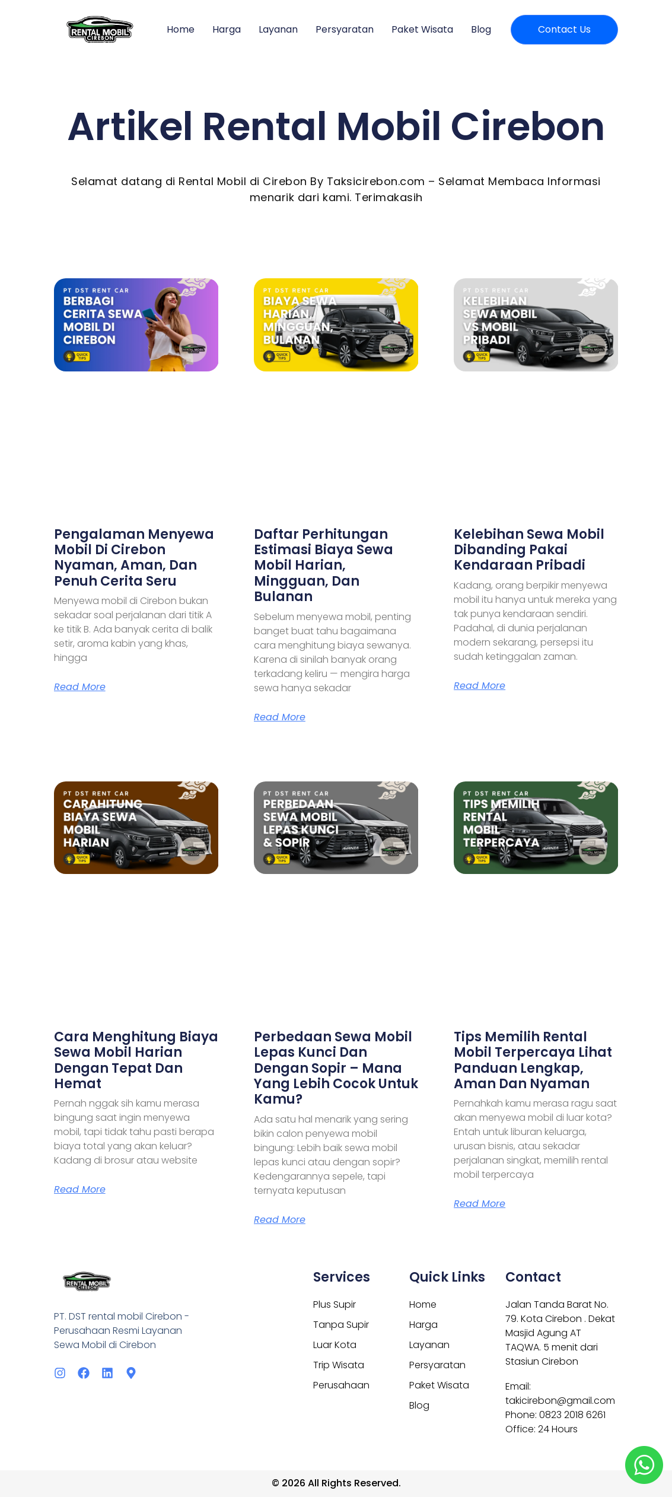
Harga (226, 29)
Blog (481, 29)
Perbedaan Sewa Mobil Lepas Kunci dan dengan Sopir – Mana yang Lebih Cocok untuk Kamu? (336, 1068)
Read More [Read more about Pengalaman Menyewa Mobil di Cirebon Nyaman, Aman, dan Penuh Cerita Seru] (80, 687)
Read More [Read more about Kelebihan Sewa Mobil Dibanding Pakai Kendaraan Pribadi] (479, 686)
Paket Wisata (422, 29)
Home (181, 29)
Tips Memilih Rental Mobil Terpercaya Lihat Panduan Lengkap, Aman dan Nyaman (533, 1060)
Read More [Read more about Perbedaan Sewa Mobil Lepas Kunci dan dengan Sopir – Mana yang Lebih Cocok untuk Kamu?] (279, 1220)
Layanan (278, 29)
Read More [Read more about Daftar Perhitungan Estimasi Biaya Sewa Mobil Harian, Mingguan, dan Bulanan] (279, 717)
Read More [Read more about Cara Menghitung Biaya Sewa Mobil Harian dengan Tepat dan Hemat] (80, 1189)
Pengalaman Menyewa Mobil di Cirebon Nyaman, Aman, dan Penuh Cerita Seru (134, 557)
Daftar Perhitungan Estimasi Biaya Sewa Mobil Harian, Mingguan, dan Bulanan (323, 565)
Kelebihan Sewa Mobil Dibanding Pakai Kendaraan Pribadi (529, 550)
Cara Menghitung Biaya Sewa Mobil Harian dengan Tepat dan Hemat (136, 1060)
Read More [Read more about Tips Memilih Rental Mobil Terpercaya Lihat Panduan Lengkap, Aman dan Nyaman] (479, 1204)
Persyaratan (345, 29)
